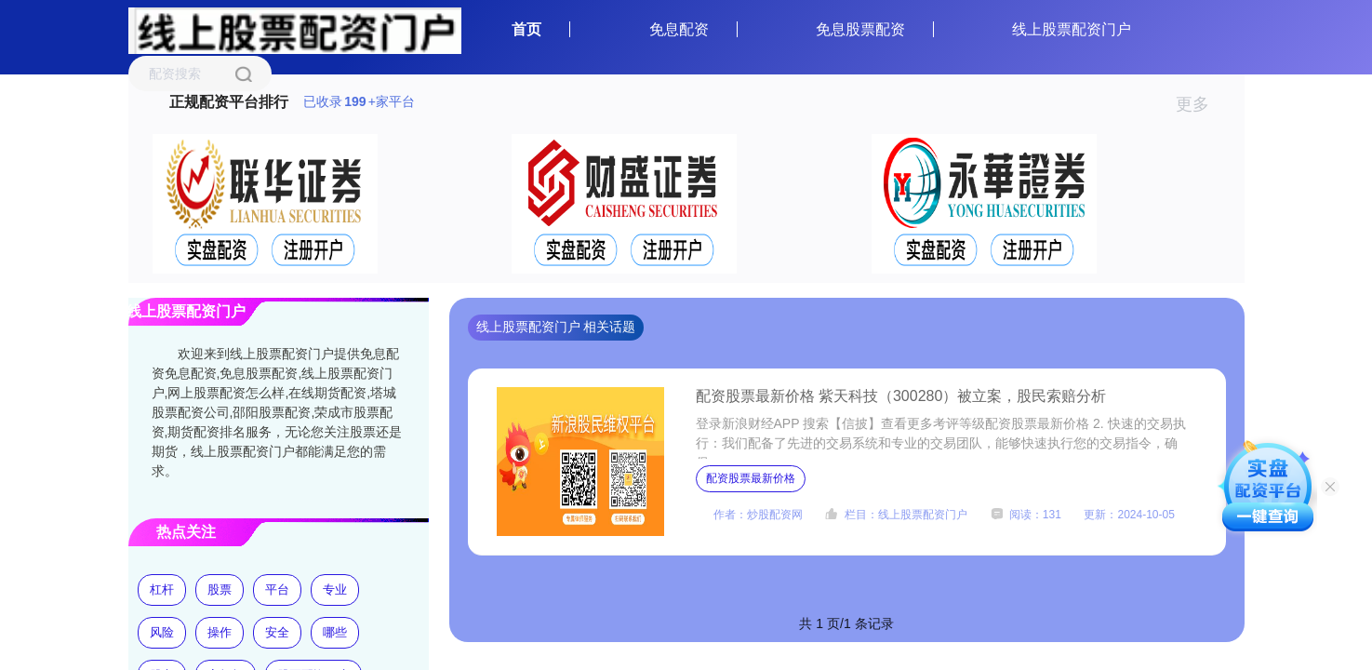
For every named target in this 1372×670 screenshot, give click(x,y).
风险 (162, 632)
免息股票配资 (860, 29)
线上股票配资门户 (1071, 29)
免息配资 (679, 29)
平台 (277, 589)
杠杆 (162, 589)
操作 (219, 632)
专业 (335, 589)
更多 (1200, 104)
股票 (219, 589)
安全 (277, 632)
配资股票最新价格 (750, 478)
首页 (526, 29)
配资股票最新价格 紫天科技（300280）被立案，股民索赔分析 (901, 396)
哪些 (335, 632)
